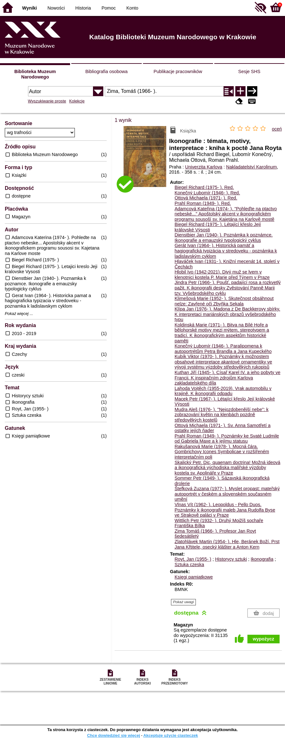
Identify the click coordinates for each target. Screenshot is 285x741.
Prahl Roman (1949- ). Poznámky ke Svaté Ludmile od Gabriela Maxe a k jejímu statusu (227, 438)
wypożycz (263, 638)
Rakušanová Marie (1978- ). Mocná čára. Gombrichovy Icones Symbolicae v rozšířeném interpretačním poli (222, 452)
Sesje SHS (249, 71)
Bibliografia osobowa (106, 71)
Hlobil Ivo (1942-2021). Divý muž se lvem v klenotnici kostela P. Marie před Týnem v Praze (222, 274)
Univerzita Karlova (203, 166)
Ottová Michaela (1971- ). (206, 197)
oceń (277, 128)
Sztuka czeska (189, 564)
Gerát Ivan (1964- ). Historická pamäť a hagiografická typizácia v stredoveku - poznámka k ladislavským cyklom (226, 250)
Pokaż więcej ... (19, 313)
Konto (132, 8)
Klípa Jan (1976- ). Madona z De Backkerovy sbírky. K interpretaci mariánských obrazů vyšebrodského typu (227, 314)
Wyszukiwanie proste (47, 101)
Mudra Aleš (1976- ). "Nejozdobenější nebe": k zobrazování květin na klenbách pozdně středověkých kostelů (221, 415)
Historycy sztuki (231, 559)
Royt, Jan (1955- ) (193, 559)
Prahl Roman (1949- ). (203, 203)
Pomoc (109, 8)
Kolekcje (76, 101)
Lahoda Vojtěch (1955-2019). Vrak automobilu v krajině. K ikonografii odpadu (223, 391)
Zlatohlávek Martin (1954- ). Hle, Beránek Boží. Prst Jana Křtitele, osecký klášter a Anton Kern (227, 544)
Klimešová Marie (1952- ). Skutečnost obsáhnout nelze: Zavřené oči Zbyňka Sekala (224, 301)
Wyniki (29, 8)
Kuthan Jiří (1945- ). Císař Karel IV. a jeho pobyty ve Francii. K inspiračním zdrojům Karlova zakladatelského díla (227, 377)
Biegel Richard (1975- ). (204, 187)
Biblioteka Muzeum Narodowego (35, 74)
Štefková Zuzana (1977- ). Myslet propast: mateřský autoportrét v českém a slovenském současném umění (227, 494)
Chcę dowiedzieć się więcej (113, 735)
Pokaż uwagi (183, 602)
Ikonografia (262, 559)
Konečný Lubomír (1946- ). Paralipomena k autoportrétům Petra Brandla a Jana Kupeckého (223, 348)
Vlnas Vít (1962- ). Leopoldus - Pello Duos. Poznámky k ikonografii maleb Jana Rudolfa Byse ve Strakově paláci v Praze (225, 510)
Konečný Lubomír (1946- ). (207, 192)
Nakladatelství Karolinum (251, 166)
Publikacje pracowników (177, 71)
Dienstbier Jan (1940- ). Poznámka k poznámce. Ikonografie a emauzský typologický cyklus (224, 237)
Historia (83, 8)
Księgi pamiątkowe (194, 577)
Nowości (56, 8)
